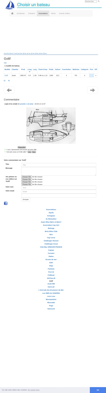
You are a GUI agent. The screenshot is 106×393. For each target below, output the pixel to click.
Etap (51, 266)
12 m (33, 53)
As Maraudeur (51, 219)
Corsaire (51, 253)
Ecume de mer (51, 259)
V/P (95, 69)
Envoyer (26, 199)
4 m (5, 53)
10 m (25, 53)
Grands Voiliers (64, 13)
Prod (23, 69)
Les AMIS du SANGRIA (51, 293)
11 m (29, 53)
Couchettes (66, 69)
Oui (29, 152)
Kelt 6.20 (51, 287)
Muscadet (51, 302)
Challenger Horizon (51, 241)
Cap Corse (51, 238)
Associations (43, 13)
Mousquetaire (51, 299)
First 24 (51, 272)
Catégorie (84, 69)
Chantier (15, 69)
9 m (21, 53)
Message (9, 168)
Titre (7, 164)
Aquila (51, 213)
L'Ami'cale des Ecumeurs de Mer (51, 290)
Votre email (10, 191)
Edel (51, 263)
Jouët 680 (51, 284)
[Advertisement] (51, 35)
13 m (37, 53)
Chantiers (31, 13)
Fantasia (51, 269)
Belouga (51, 228)
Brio (51, 234)
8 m (18, 53)
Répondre (21, 147)
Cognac (51, 250)
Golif (6, 75)
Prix (91, 69)
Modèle (7, 69)
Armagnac (51, 216)
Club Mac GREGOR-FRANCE (51, 247)
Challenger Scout (51, 244)
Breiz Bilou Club (51, 231)
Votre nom (9, 187)
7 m (14, 53)
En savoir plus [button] (34, 390)
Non (33, 152)
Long (30, 69)
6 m (11, 53)
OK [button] (98, 390)
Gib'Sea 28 (51, 278)
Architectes (21, 13)
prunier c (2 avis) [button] (26, 104)
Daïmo (51, 256)
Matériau (76, 69)
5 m (8, 53)
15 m (45, 53)
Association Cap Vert (51, 225)
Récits (53, 13)
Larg (35, 69)
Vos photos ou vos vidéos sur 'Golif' (11, 179)
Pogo (51, 306)
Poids (51, 69)
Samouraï (51, 309)
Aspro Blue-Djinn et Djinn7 (51, 222)
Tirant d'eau (42, 69)
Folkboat (51, 275)
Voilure (57, 69)
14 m (41, 53)
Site (5, 63)
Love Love (51, 296)
